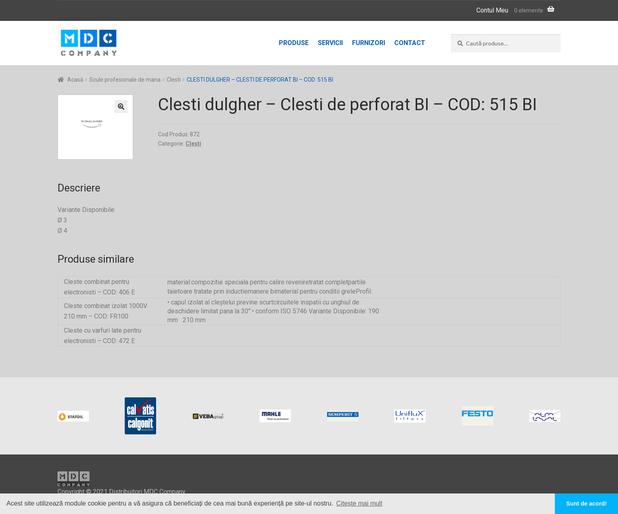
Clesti (174, 79)
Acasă (75, 79)
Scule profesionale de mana (125, 79)
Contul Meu (492, 10)
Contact (409, 43)
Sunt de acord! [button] (586, 503)
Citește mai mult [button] (359, 503)
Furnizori (368, 43)
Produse (294, 43)
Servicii (330, 43)
